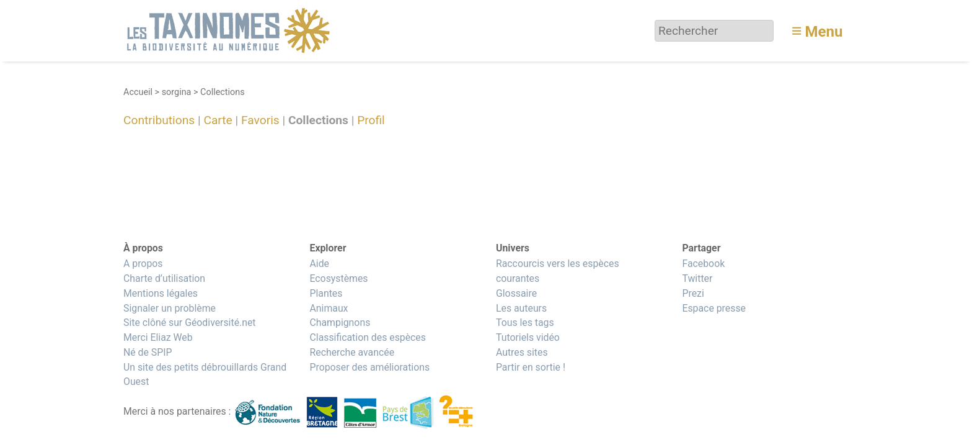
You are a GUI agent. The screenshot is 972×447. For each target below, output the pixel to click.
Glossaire (516, 293)
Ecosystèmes (338, 278)
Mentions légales (160, 293)
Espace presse (714, 308)
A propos (142, 263)
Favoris (260, 121)
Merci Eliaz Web (158, 337)
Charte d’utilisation (164, 278)
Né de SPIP (147, 352)
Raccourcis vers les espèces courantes (557, 271)
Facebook (703, 263)
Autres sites (522, 352)
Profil (371, 121)
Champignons (339, 322)
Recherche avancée (351, 352)
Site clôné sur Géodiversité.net (189, 322)
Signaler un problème (169, 308)
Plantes (325, 293)
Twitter (697, 278)
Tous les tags (525, 322)
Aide (319, 263)
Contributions (159, 121)
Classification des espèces (367, 337)
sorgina (177, 92)
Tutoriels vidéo (528, 337)
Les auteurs (521, 308)
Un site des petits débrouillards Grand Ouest (204, 374)
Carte (217, 121)
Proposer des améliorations (369, 367)
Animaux (328, 308)
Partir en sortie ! (530, 367)
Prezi (693, 293)
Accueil (137, 92)
